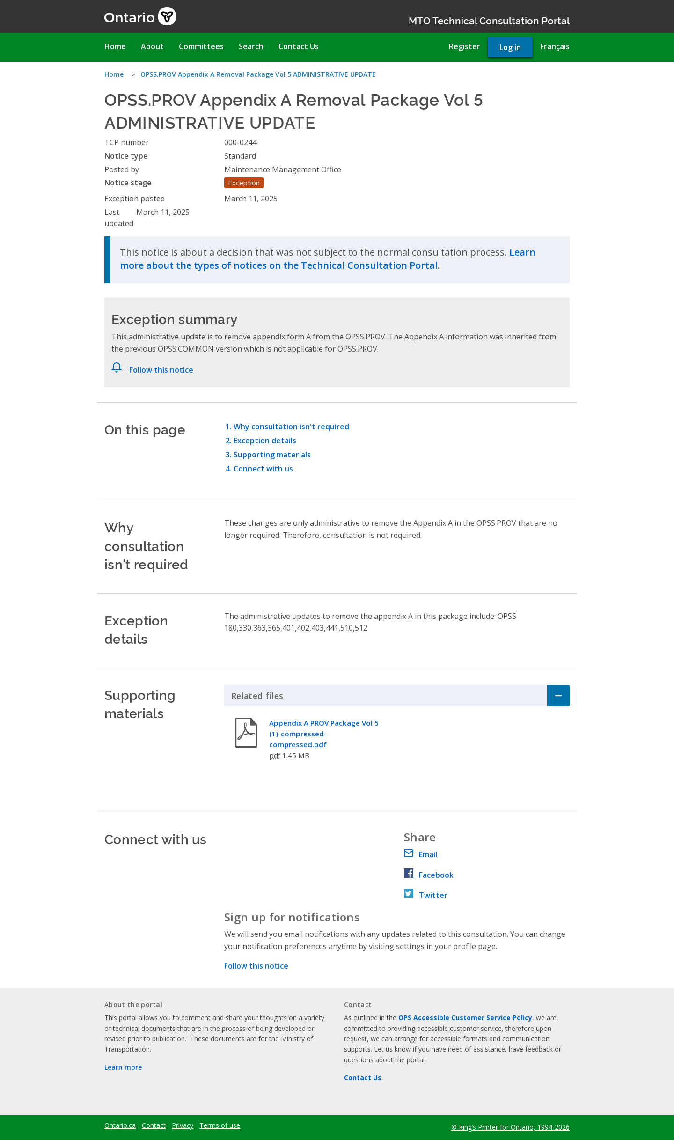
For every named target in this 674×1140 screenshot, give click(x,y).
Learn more (123, 1067)
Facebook (429, 875)
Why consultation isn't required (291, 426)
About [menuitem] (152, 46)
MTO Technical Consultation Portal (489, 20)
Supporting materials (272, 454)
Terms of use (219, 1125)
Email (420, 854)
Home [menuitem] (115, 46)
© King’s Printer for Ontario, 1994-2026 (510, 1127)
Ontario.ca (120, 1125)
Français (555, 46)
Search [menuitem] (251, 46)
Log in (510, 47)
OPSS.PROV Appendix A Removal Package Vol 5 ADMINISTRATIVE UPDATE (258, 74)
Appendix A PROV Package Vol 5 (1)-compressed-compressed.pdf (324, 733)
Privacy (182, 1125)
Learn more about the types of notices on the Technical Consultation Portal (327, 259)
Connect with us (263, 468)
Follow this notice (161, 370)
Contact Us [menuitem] (298, 46)
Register (464, 46)
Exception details (265, 440)
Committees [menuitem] (201, 46)
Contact (154, 1125)
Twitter (425, 895)
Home (114, 74)
